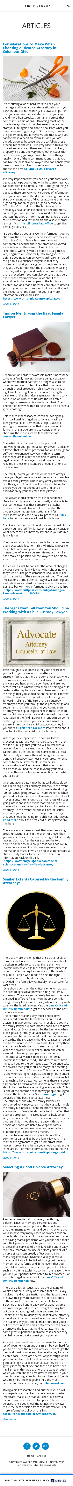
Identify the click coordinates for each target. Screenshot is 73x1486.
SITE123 (34, 1464)
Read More (11, 304)
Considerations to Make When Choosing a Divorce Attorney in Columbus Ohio (29, 48)
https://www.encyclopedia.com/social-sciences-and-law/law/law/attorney (30, 862)
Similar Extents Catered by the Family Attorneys (35, 881)
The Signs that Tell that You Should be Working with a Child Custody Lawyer (36, 610)
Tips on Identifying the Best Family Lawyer (33, 315)
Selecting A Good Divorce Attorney (33, 1167)
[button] (4, 6)
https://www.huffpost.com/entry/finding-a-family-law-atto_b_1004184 (34, 591)
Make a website (48, 1464)
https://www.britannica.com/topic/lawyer (32, 298)
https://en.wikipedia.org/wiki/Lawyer (29, 1414)
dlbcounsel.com (55, 1383)
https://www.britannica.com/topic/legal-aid (34, 1152)
